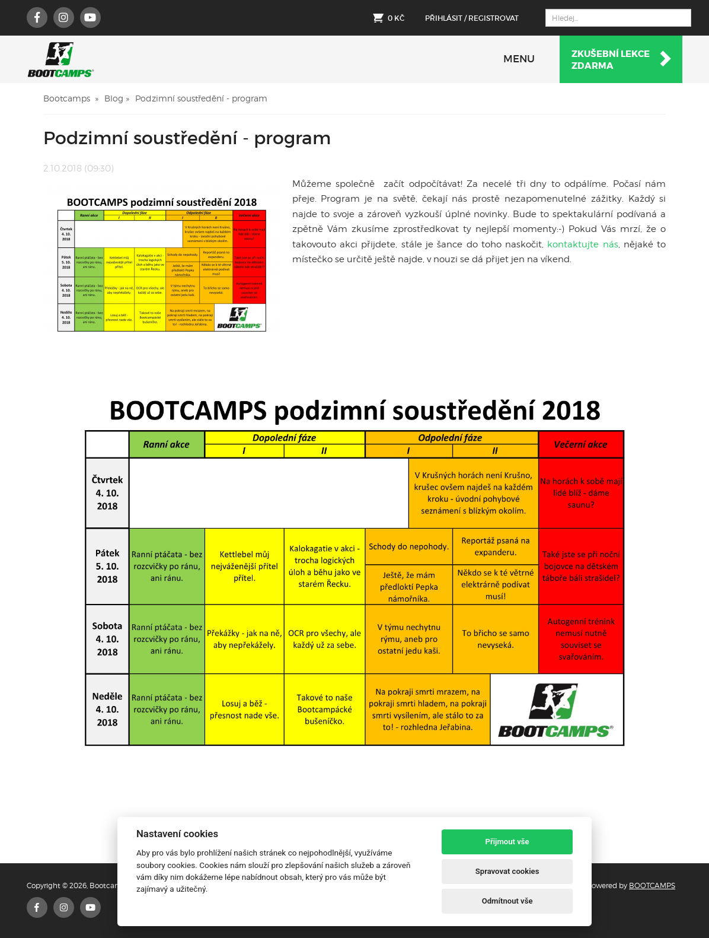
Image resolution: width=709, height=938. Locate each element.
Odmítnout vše (507, 900)
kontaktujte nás (581, 244)
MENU (519, 59)
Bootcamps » (70, 98)
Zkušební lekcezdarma (622, 60)
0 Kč (396, 18)
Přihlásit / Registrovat (472, 18)
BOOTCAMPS (652, 885)
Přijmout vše (507, 841)
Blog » (116, 98)
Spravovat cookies (507, 871)
